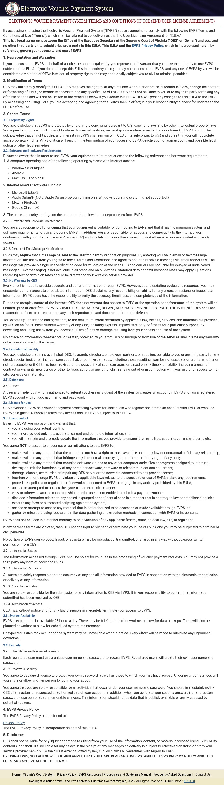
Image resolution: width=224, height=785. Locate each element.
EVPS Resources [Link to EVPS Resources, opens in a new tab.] (90, 774)
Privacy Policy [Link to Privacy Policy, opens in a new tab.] (14, 723)
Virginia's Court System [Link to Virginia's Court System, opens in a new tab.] (39, 774)
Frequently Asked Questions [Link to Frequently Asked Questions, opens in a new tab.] (173, 774)
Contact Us (202, 774)
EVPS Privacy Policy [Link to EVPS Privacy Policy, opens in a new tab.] (147, 46)
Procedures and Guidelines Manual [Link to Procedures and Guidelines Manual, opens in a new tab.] (127, 774)
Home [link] (16, 774)
